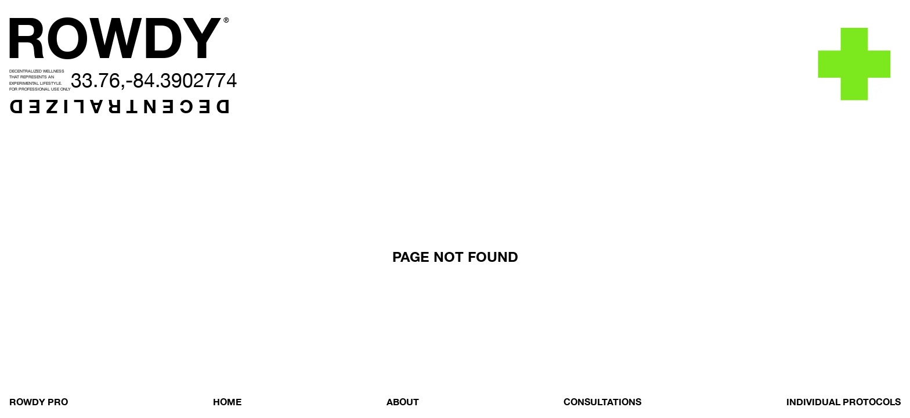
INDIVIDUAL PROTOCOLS (843, 401)
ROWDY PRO (38, 401)
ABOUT (403, 401)
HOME (227, 401)
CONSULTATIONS (602, 401)
